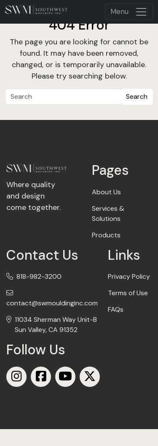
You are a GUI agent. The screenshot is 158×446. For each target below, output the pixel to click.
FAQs (115, 309)
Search (136, 96)
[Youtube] (65, 377)
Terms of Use (128, 292)
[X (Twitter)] (90, 377)
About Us (106, 192)
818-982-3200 (39, 276)
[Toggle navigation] (129, 11)
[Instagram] (16, 377)
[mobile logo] (36, 9)
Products (106, 235)
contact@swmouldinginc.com (52, 303)
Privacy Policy (129, 276)
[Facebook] (41, 377)
